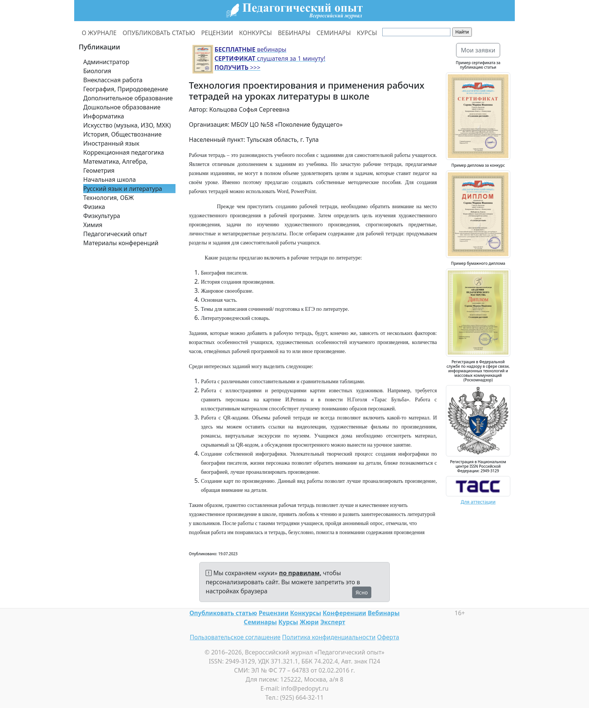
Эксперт (332, 622)
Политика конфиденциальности (328, 637)
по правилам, (300, 573)
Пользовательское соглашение (235, 637)
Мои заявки (478, 50)
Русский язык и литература (122, 188)
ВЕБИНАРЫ (294, 33)
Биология (97, 71)
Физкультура (101, 216)
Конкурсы (305, 613)
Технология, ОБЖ (108, 198)
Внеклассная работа (112, 80)
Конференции (344, 613)
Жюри (309, 622)
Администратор (106, 62)
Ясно (362, 592)
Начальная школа (109, 179)
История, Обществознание (122, 134)
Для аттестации (478, 502)
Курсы (288, 622)
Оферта (388, 637)
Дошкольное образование (121, 107)
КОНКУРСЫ (255, 33)
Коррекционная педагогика (123, 152)
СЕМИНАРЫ (334, 33)
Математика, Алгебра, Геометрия (115, 166)
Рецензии (273, 613)
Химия (92, 225)
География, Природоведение (125, 89)
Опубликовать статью (223, 613)
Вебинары (384, 613)
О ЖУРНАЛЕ (99, 33)
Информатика (103, 116)
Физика (94, 207)
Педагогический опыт (115, 234)
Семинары (260, 622)
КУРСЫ (367, 33)
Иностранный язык (111, 143)
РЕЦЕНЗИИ (217, 33)
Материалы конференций (121, 243)
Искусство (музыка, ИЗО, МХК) (127, 125)
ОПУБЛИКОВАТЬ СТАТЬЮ (159, 33)
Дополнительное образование (128, 98)
